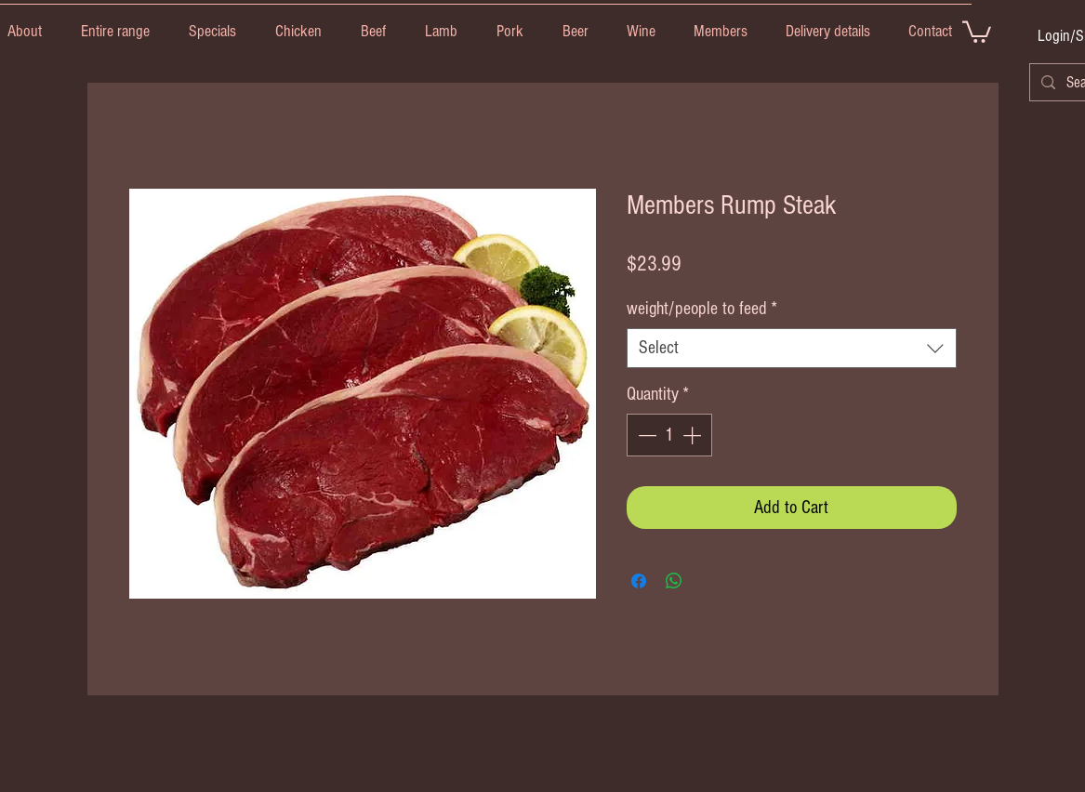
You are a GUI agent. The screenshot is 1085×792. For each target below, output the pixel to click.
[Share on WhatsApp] (674, 581)
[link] (976, 31)
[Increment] (693, 435)
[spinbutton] (669, 435)
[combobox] (792, 348)
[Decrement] (645, 435)
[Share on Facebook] (639, 581)
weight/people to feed (702, 308)
